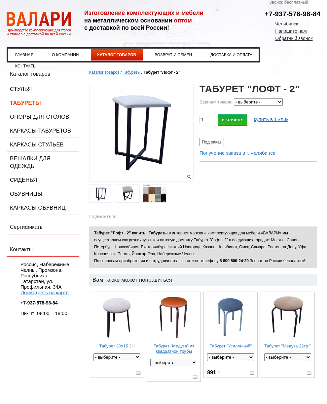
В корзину (232, 120)
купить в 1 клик (271, 119)
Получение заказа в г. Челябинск (237, 153)
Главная (24, 55)
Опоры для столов (39, 117)
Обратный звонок (293, 38)
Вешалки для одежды (30, 162)
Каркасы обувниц (38, 208)
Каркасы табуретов (40, 131)
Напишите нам (291, 31)
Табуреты (25, 103)
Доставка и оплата (231, 55)
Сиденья (23, 180)
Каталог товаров (116, 55)
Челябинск (286, 23)
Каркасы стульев (37, 144)
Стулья (21, 89)
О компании (65, 55)
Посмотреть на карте (44, 292)
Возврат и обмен (173, 55)
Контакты (26, 66)
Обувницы (26, 194)
